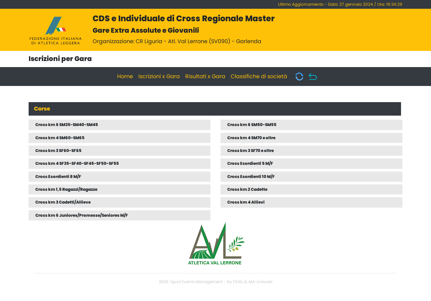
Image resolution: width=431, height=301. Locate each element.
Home (125, 76)
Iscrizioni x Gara (159, 76)
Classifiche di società (259, 76)
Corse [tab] (42, 109)
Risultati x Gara (205, 76)
